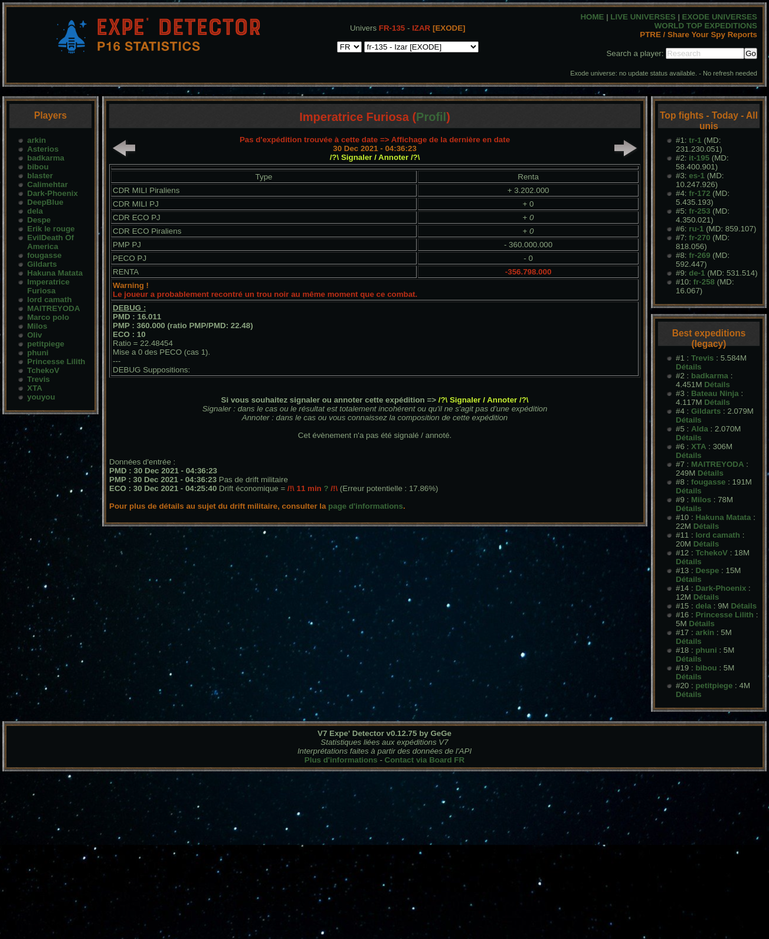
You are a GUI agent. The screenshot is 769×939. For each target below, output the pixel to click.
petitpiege (45, 343)
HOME (592, 16)
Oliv (34, 335)
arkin (36, 140)
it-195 (699, 157)
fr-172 (699, 193)
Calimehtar (47, 184)
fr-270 (699, 237)
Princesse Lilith (56, 361)
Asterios (42, 149)
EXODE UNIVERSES (719, 16)
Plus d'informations (341, 759)
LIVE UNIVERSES (642, 16)
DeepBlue (45, 202)
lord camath (49, 299)
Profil (431, 116)
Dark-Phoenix (52, 193)
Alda (699, 428)
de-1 (697, 273)
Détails (689, 366)
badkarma (45, 157)
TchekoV (43, 370)
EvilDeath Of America (50, 242)
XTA (34, 388)
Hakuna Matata (55, 273)
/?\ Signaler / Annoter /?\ (375, 157)
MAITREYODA (53, 308)
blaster (40, 175)
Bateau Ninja (715, 393)
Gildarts (42, 264)
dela (35, 211)
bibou (37, 166)
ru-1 (696, 228)
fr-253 (699, 211)
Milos (37, 326)
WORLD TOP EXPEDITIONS (706, 25)
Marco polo (48, 317)
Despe (39, 219)
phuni (37, 352)
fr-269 (699, 255)
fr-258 (704, 281)
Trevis (38, 379)
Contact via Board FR (425, 759)
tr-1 (695, 140)
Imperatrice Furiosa (48, 286)
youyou (41, 396)
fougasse (44, 255)
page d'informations (365, 506)
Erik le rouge (51, 228)
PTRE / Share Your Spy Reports (698, 34)
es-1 (697, 175)
